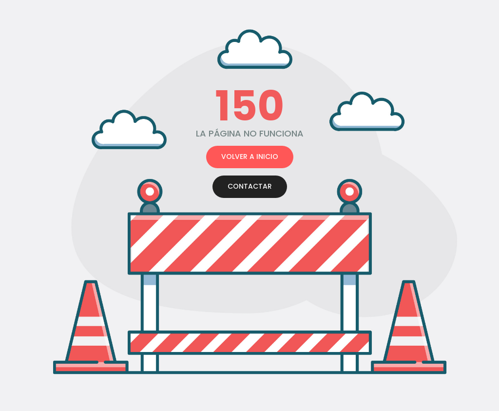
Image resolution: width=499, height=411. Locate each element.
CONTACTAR (250, 186)
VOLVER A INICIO (249, 156)
